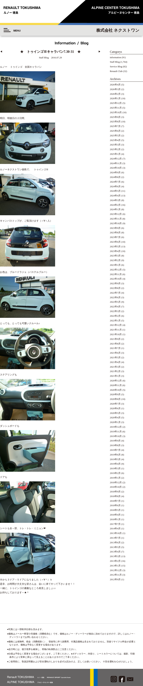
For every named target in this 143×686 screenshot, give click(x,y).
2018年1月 (115, 519)
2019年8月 (115, 445)
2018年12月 (116, 482)
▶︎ (99, 51)
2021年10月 (116, 334)
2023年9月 (115, 228)
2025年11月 (116, 107)
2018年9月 (115, 491)
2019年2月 (115, 473)
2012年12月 (116, 570)
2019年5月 (115, 459)
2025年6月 (115, 131)
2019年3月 (115, 468)
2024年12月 (116, 158)
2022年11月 (116, 274)
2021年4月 (115, 362)
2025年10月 (116, 112)
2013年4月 (115, 551)
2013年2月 (115, 561)
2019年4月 (115, 464)
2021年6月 (115, 353)
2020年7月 (115, 403)
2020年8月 (115, 399)
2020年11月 (116, 385)
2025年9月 (115, 117)
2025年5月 (115, 135)
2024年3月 (115, 200)
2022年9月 (115, 283)
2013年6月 (115, 542)
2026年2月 (115, 94)
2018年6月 (115, 505)
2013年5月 (115, 547)
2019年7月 (115, 450)
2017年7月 (115, 524)
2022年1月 (115, 320)
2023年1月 (115, 265)
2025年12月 (116, 103)
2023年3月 (115, 255)
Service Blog (116, 66)
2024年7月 (115, 182)
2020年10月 (116, 390)
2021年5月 (115, 357)
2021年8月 (115, 343)
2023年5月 (115, 246)
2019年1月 (115, 478)
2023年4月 (115, 251)
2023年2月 (115, 260)
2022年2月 (115, 316)
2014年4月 (115, 528)
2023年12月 (116, 214)
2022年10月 (116, 279)
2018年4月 (115, 514)
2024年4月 (115, 195)
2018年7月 (115, 501)
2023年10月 (116, 223)
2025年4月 (115, 140)
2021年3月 (115, 367)
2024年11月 (116, 163)
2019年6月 (115, 454)
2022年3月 (115, 311)
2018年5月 (115, 510)
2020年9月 (115, 394)
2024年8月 (115, 177)
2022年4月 (115, 306)
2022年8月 (115, 288)
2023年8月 (115, 232)
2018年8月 (115, 496)
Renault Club (116, 71)
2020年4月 (115, 417)
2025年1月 (115, 154)
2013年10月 (116, 533)
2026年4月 (115, 84)
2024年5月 (115, 191)
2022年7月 (115, 293)
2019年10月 (116, 436)
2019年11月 (116, 431)
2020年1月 (115, 422)
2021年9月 (115, 339)
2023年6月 (115, 242)
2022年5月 (115, 302)
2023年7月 (115, 237)
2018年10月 (116, 487)
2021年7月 (115, 348)
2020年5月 (115, 413)
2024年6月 (115, 186)
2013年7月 (115, 538)
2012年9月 (115, 579)
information (115, 57)
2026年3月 (115, 89)
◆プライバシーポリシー (122, 660)
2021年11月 (116, 329)
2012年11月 (116, 575)
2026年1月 (115, 98)
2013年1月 (115, 565)
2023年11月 (116, 218)
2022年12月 (116, 269)
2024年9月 (115, 172)
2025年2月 (115, 149)
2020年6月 (115, 408)
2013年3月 (115, 556)
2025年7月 (115, 126)
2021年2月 (115, 371)
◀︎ (1, 51)
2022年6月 (115, 297)
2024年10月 (116, 168)
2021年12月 (116, 325)
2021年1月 (115, 376)
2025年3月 (115, 144)
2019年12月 (116, 427)
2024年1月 (115, 209)
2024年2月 (115, 205)
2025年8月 (115, 121)
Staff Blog (115, 62)
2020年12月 (116, 380)
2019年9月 (115, 440)
